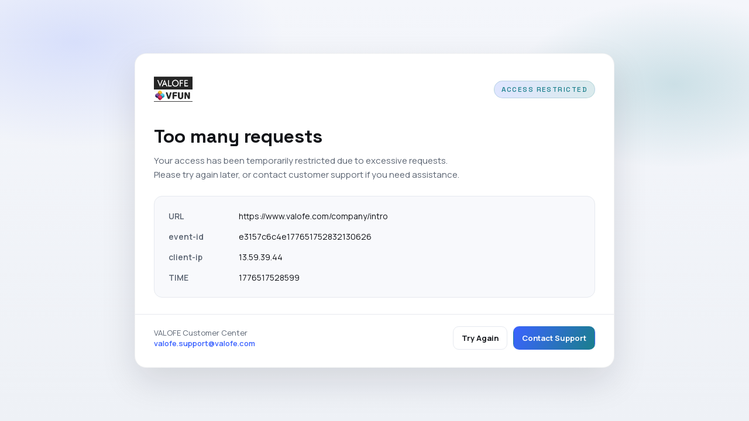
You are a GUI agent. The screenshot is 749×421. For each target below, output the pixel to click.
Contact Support (554, 338)
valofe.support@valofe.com (204, 343)
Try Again (480, 338)
